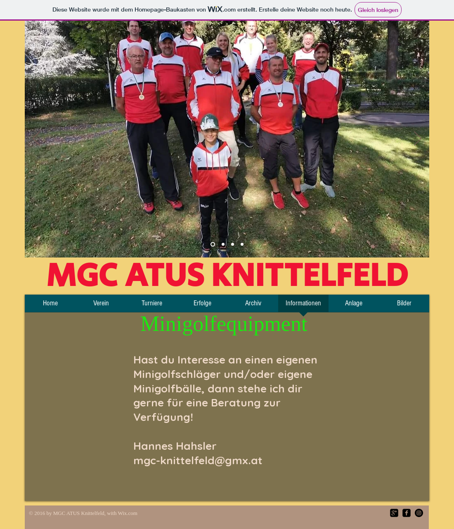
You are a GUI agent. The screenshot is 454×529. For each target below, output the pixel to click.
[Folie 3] (232, 244)
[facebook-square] (406, 513)
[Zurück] (36, 139)
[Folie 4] (242, 244)
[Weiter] (417, 139)
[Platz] (223, 244)
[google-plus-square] (394, 513)
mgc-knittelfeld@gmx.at (197, 460)
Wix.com (127, 513)
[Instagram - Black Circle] (419, 513)
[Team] (212, 244)
